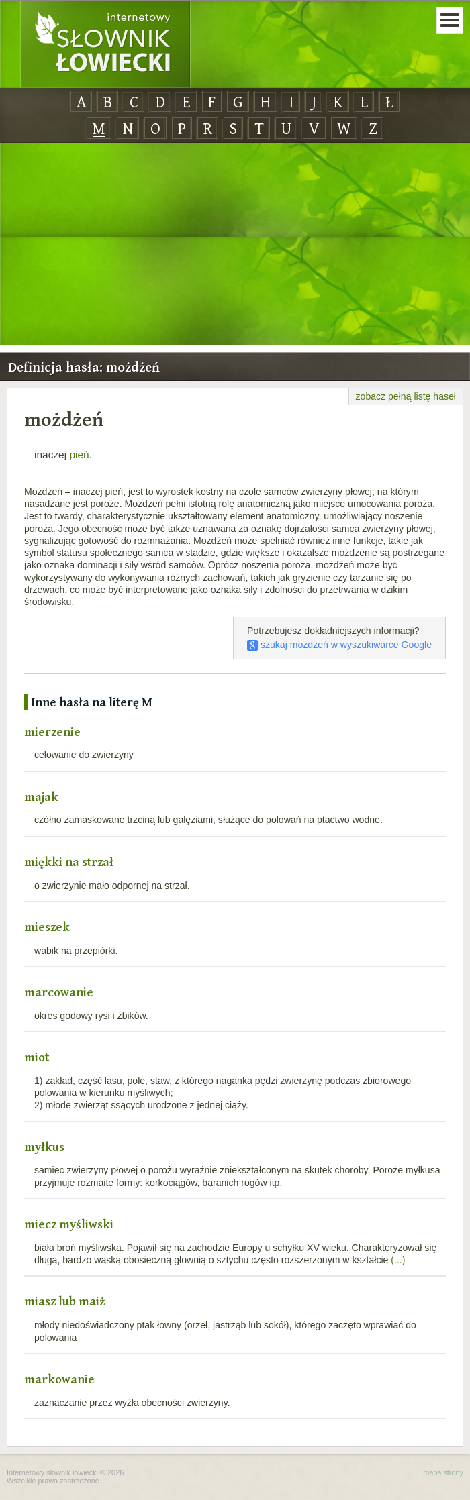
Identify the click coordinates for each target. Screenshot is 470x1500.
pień (79, 454)
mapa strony (443, 1472)
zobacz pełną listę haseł (406, 396)
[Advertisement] (235, 245)
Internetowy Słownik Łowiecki (105, 44)
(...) (398, 1259)
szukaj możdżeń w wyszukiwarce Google (339, 644)
